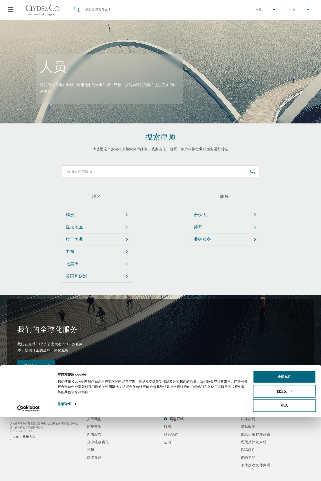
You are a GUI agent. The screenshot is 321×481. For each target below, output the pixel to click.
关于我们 (94, 419)
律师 (198, 227)
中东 (70, 251)
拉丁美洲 (74, 239)
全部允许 (284, 440)
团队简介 (30, 365)
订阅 (167, 427)
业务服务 (202, 239)
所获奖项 (94, 426)
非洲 (70, 214)
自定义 (284, 455)
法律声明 (248, 419)
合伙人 (200, 214)
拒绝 (284, 469)
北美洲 (72, 263)
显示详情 (64, 467)
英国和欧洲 (76, 276)
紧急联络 (176, 419)
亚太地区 (74, 227)
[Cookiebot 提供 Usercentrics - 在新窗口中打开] (28, 472)
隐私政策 (248, 426)
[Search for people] (160, 171)
